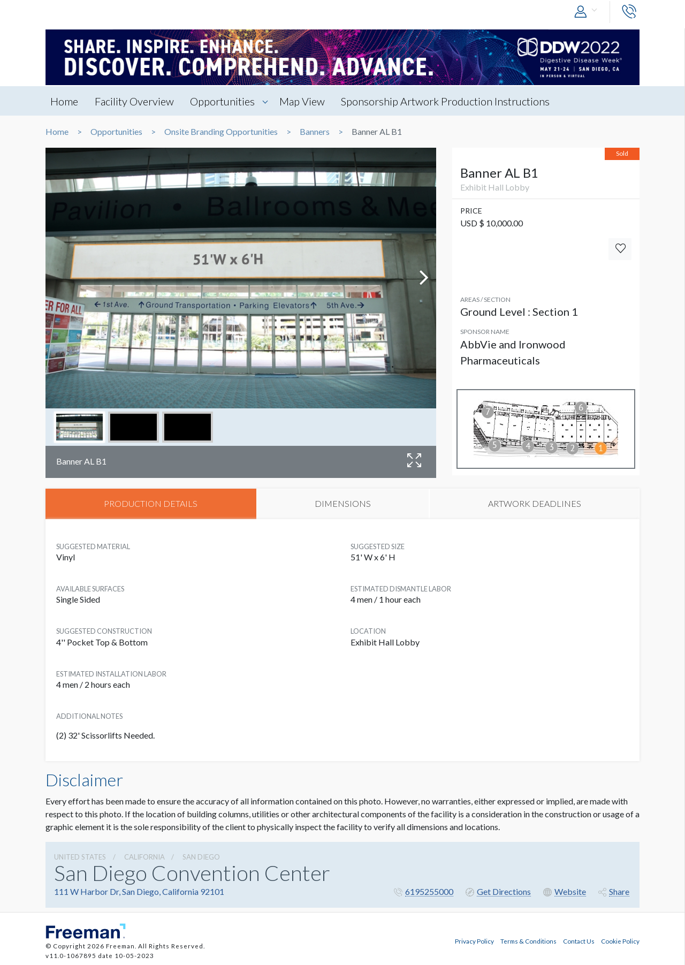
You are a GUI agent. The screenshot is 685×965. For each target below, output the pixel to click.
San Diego (201, 857)
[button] (588, 12)
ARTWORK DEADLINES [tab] (534, 504)
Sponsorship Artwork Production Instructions (451, 101)
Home (65, 101)
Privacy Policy (474, 940)
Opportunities (225, 101)
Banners (315, 131)
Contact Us (579, 940)
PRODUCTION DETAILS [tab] (150, 504)
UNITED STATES (80, 857)
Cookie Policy (620, 940)
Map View (306, 101)
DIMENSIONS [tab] (343, 504)
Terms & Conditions (528, 940)
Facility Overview (136, 101)
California (144, 857)
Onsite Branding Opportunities (221, 131)
